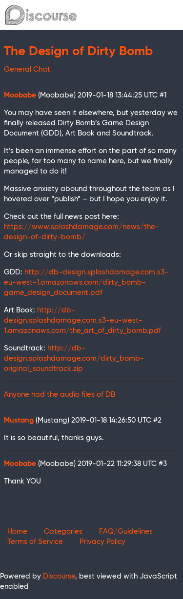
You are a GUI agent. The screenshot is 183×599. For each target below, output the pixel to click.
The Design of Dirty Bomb (78, 51)
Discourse (59, 576)
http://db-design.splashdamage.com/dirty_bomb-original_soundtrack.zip (74, 358)
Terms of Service (35, 541)
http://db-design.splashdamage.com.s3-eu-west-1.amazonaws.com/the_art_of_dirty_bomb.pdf (82, 320)
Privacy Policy (102, 541)
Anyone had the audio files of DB (59, 394)
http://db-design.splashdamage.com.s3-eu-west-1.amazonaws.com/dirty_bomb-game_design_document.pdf (86, 282)
